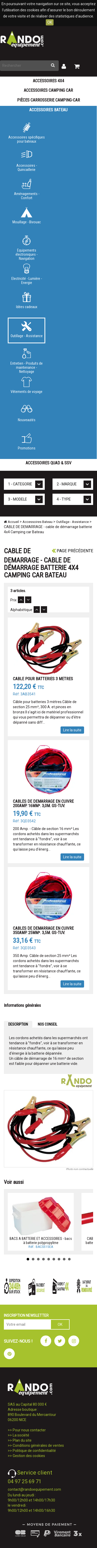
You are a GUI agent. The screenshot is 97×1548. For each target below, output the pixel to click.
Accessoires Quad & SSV (48, 462)
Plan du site (22, 1440)
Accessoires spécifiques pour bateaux (26, 132)
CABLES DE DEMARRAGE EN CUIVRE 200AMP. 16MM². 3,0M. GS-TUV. (43, 803)
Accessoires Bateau (48, 109)
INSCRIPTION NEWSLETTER (26, 1315)
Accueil (11, 522)
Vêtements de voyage (26, 385)
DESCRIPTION (18, 1024)
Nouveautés (26, 413)
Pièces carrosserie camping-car (48, 100)
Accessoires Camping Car (48, 90)
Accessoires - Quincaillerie (26, 161)
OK (49, 22)
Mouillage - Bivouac (26, 215)
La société (21, 1435)
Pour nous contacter (29, 1430)
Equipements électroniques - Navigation (26, 247)
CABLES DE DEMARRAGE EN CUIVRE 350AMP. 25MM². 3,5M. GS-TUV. (43, 930)
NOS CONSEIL (47, 1024)
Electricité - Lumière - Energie (26, 274)
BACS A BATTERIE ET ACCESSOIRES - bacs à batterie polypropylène (41, 1241)
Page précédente (72, 550)
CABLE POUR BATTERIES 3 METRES (43, 678)
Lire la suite (72, 730)
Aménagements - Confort (26, 189)
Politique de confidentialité (34, 1451)
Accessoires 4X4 (48, 80)
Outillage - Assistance (26, 329)
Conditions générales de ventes (38, 1445)
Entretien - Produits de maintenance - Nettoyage (26, 360)
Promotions (26, 441)
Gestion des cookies (29, 1456)
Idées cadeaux (26, 300)
